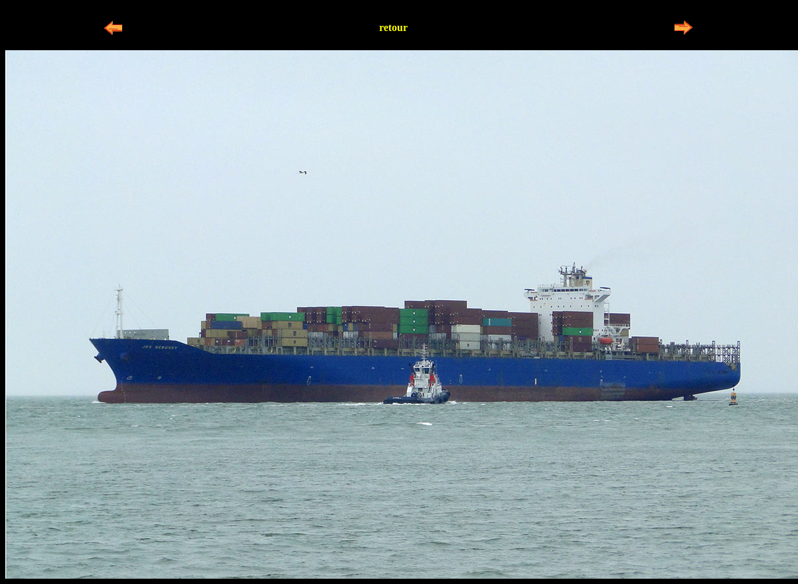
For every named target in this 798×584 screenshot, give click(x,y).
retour (393, 27)
